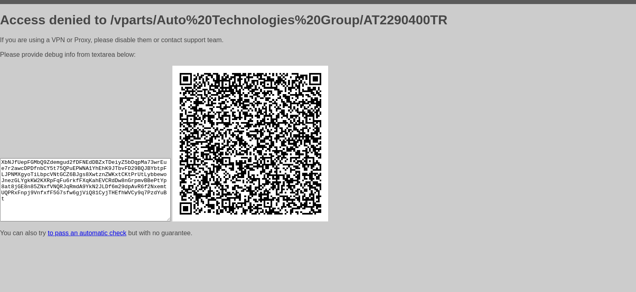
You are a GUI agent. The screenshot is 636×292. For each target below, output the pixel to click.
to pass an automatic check (87, 233)
